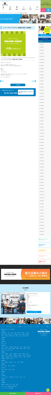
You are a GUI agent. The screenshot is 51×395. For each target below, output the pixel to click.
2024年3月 (42, 120)
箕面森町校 (22, 332)
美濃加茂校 (13, 365)
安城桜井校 (6, 362)
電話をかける (38, 393)
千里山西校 (27, 332)
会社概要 (47, 326)
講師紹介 (20, 326)
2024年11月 (42, 96)
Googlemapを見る (34, 312)
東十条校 (2, 355)
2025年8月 (42, 68)
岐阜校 (2, 365)
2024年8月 (42, 105)
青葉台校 (21, 348)
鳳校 (14, 335)
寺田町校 (6, 335)
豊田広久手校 (11, 362)
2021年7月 (42, 206)
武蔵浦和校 (2, 380)
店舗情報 (48, 10)
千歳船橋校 (2, 358)
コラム (42, 326)
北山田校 (2, 350)
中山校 (11, 350)
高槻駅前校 (10, 335)
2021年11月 (42, 194)
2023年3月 (42, 151)
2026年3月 (42, 47)
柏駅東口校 (2, 384)
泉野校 (13, 369)
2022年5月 (42, 176)
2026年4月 (42, 44)
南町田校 (23, 353)
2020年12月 (42, 225)
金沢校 (2, 369)
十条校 (27, 353)
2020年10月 (42, 231)
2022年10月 (42, 163)
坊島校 (15, 332)
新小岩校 (23, 355)
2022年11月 (42, 160)
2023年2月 (42, 154)
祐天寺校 (20, 353)
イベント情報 (36, 326)
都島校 (12, 332)
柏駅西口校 (7, 384)
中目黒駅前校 (15, 353)
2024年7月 (42, 108)
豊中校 (20, 334)
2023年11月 (42, 133)
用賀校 (24, 356)
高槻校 (5, 334)
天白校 (15, 362)
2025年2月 (42, 87)
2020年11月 (42, 228)
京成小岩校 (19, 355)
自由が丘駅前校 (16, 356)
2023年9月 (42, 139)
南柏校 (17, 384)
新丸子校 (28, 348)
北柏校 (14, 384)
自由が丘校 (20, 356)
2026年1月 (42, 53)
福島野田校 (16, 334)
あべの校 (12, 334)
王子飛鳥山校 (15, 355)
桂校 (5, 343)
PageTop (48, 390)
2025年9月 (42, 65)
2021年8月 (42, 203)
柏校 (11, 384)
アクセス (25, 326)
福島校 (23, 334)
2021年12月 (42, 191)
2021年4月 (42, 216)
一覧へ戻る (18, 84)
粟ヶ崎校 (6, 369)
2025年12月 (42, 56)
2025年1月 (42, 90)
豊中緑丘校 (27, 334)
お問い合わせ (43, 10)
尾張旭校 (22, 362)
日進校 (2, 362)
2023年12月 (42, 130)
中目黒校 (11, 353)
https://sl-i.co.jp (29, 310)
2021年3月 (42, 219)
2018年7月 (42, 234)
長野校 (2, 373)
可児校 (5, 365)
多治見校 (9, 365)
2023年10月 (42, 136)
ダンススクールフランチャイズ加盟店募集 (7, 388)
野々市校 (10, 369)
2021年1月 (42, 222)
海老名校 (6, 348)
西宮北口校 (2, 339)
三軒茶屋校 (7, 356)
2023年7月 (42, 145)
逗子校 (25, 348)
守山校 (18, 362)
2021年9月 (42, 200)
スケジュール (14, 326)
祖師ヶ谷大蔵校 (28, 355)
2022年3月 (42, 182)
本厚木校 (10, 348)
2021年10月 (42, 197)
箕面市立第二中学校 (25, 335)
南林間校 (13, 348)
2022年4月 (42, 179)
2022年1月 (42, 188)
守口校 (8, 332)
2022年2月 (42, 185)
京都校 (2, 343)
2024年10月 (42, 99)
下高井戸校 (28, 356)
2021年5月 (42, 213)
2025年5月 (42, 77)
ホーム (4, 326)
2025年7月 (42, 71)
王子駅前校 (10, 355)
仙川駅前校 (7, 358)
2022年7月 (42, 170)
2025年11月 (42, 59)
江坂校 (20, 335)
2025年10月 (42, 62)
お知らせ (31, 326)
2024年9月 (42, 102)
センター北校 (7, 350)
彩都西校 (18, 332)
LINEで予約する (12, 393)
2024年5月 (42, 114)
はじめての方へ (9, 326)
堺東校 (17, 335)
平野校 (9, 334)
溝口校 (2, 348)
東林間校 (17, 348)
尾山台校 (11, 358)
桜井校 (2, 334)
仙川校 (11, 356)
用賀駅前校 (2, 356)
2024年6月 (42, 111)
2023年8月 (42, 142)
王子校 (6, 355)
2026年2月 (42, 50)
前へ (2, 81)
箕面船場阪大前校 (3, 332)
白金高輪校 (6, 353)
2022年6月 (42, 173)
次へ (33, 81)
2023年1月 (42, 157)
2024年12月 (42, 93)
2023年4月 (42, 148)
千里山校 (2, 335)
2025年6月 (42, 74)
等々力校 (2, 353)
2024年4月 (42, 117)
